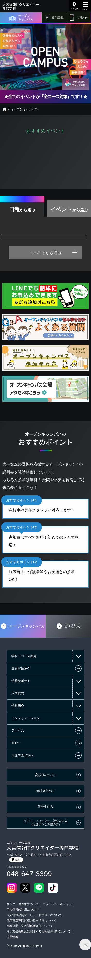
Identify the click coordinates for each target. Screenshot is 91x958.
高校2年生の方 (45, 775)
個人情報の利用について (23, 909)
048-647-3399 (29, 874)
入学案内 (17, 693)
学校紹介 (17, 705)
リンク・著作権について (23, 904)
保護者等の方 (45, 791)
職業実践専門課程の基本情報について (31, 920)
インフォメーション (25, 718)
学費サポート (20, 681)
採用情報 (12, 937)
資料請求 (57, 17)
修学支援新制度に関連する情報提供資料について (39, 931)
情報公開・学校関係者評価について (30, 926)
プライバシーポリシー (57, 904)
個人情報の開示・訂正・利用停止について (34, 915)
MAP (16, 859)
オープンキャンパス (25, 17)
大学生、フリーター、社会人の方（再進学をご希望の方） (45, 822)
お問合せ (82, 17)
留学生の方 (45, 807)
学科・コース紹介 (24, 656)
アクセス (74, 9)
